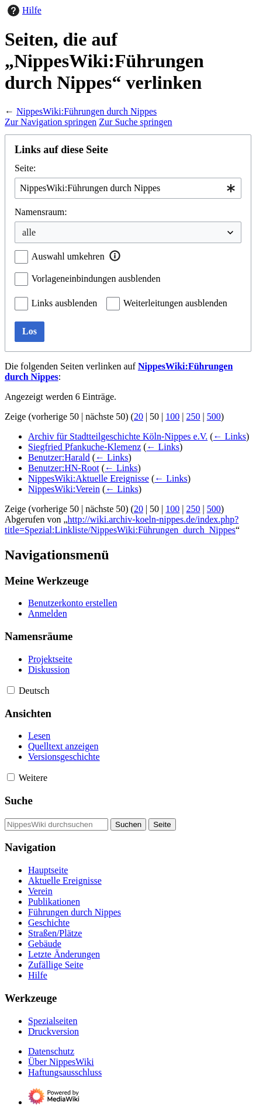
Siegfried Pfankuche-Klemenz (84, 447)
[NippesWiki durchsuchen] (56, 824)
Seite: (25, 168)
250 (193, 416)
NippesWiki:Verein (64, 489)
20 (138, 416)
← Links (229, 436)
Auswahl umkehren (68, 256)
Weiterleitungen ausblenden (175, 303)
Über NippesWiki (61, 1062)
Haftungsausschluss (65, 1072)
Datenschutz (51, 1051)
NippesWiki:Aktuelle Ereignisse (88, 478)
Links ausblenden (64, 303)
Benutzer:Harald (59, 457)
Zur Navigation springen (50, 122)
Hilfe (23, 10)
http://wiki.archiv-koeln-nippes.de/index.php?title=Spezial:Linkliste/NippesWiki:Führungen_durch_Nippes (121, 524)
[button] (115, 256)
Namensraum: (41, 212)
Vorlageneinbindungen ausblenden (96, 278)
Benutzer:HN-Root (63, 468)
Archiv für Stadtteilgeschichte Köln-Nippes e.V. (117, 436)
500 (214, 416)
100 (172, 416)
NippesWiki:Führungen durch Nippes (86, 111)
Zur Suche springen (135, 122)
